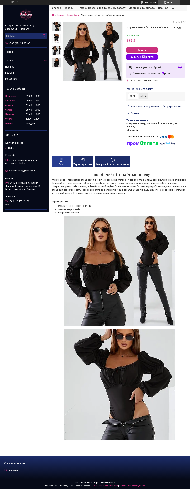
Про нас (163, 8)
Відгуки (9, 72)
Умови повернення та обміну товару (102, 8)
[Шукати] (44, 36)
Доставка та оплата (142, 8)
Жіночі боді (72, 15)
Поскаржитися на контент (105, 485)
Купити (141, 50)
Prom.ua (111, 482)
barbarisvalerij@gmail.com (22, 170)
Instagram (11, 78)
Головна (56, 8)
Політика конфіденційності (132, 485)
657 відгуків (150, 2)
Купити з (142, 57)
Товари (69, 8)
